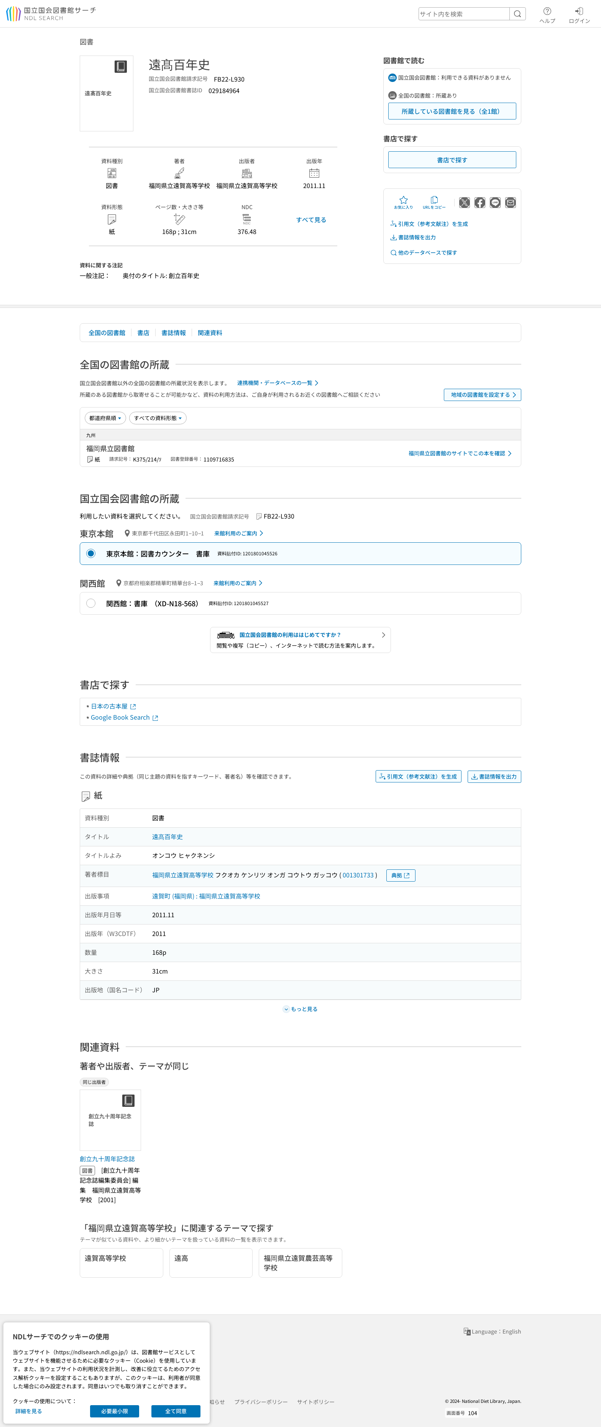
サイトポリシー (316, 1402)
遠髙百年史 (167, 836)
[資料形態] (158, 418)
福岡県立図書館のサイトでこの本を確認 (461, 453)
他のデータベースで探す (423, 253)
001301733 (358, 874)
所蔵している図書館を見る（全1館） (452, 111)
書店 (143, 332)
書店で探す (452, 159)
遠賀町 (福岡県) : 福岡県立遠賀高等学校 (206, 895)
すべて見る (311, 219)
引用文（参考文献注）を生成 (429, 224)
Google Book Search (125, 717)
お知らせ (214, 1402)
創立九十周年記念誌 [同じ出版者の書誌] (107, 1158)
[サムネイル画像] (112, 1120)
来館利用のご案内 (240, 533)
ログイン (579, 14)
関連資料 (210, 332)
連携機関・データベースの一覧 (279, 383)
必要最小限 (114, 1411)
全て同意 (176, 1411)
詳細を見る (28, 1411)
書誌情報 (173, 332)
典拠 (401, 875)
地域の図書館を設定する (485, 394)
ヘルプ (547, 14)
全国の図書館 (107, 332)
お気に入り (403, 202)
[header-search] (472, 13)
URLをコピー (434, 202)
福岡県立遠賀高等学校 (182, 874)
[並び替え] (105, 418)
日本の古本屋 (114, 705)
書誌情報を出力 (413, 237)
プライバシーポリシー (261, 1402)
